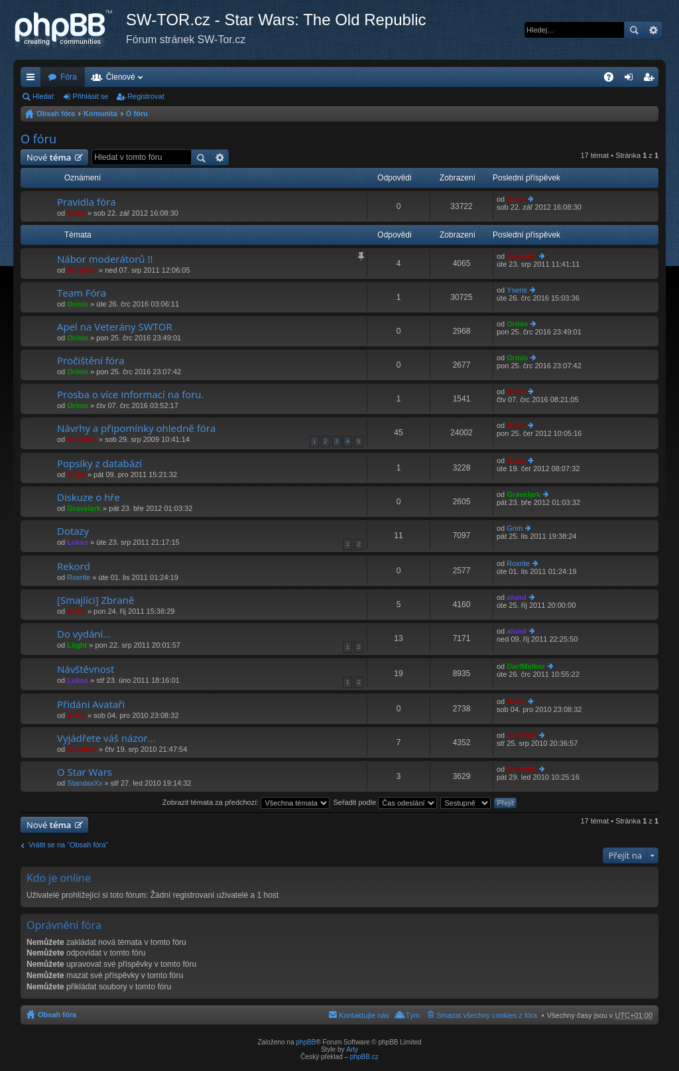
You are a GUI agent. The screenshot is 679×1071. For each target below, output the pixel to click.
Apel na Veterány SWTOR (114, 327)
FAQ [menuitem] (613, 79)
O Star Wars (84, 772)
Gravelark (84, 508)
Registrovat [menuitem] (651, 79)
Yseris (517, 290)
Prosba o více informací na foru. (130, 394)
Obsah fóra (55, 113)
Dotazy (73, 531)
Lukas (77, 542)
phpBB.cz (364, 1056)
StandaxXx (84, 783)
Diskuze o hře (88, 497)
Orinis (77, 304)
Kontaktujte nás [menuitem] (364, 1015)
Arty (352, 1049)
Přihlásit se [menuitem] (632, 79)
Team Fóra (81, 293)
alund (516, 597)
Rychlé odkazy (33, 79)
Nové (49, 157)
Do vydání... (84, 634)
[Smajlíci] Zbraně (95, 600)
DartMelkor (525, 666)
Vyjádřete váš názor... (106, 738)
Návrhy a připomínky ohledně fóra (136, 428)
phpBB (306, 1042)
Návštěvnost (85, 669)
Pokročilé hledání (653, 30)
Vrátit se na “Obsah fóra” (68, 845)
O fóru (137, 113)
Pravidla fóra (86, 202)
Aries (76, 213)
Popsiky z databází (99, 463)
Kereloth (82, 270)
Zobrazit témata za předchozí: (246, 802)
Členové (120, 77)
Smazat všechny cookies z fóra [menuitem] (486, 1015)
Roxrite (78, 577)
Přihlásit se (91, 96)
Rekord (73, 566)
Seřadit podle (385, 802)
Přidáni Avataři (91, 704)
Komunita (100, 113)
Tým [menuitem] (413, 1015)
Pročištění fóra (90, 360)
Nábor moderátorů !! (105, 259)
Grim (515, 528)
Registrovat (145, 96)
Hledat (634, 30)
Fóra (68, 77)
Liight (77, 645)
